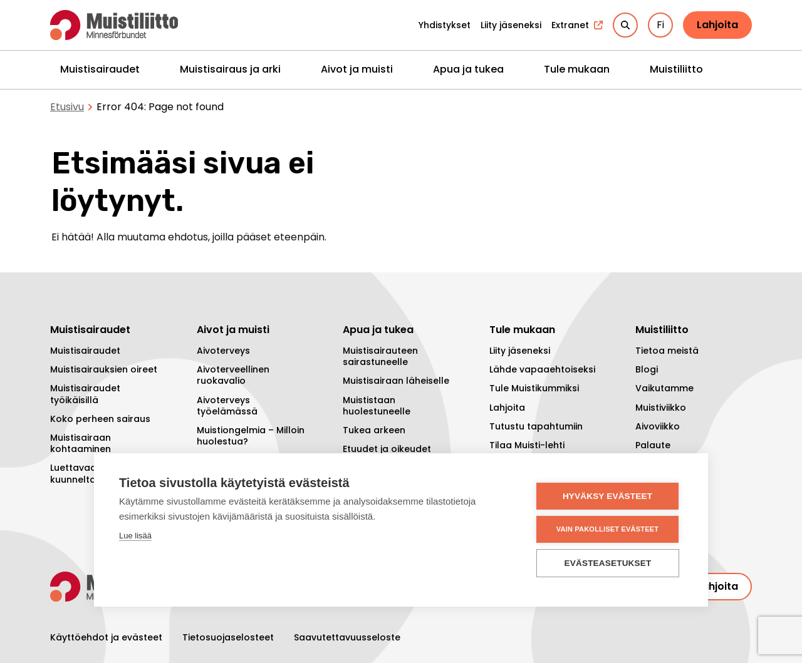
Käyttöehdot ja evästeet (106, 637)
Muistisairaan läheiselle (396, 380)
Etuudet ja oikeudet (387, 449)
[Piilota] (152, 69)
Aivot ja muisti (357, 69)
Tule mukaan (577, 69)
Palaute (652, 445)
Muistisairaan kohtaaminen (80, 443)
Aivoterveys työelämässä (227, 405)
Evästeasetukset (608, 563)
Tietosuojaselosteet (228, 637)
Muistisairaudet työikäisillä (85, 394)
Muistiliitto (676, 69)
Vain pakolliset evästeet (607, 529)
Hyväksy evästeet (607, 496)
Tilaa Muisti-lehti (527, 445)
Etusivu (67, 107)
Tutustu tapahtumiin (536, 426)
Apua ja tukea (468, 69)
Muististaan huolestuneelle (376, 405)
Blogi (646, 369)
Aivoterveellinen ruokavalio (233, 375)
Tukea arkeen (374, 430)
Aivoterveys (223, 350)
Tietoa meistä (667, 350)
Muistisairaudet (100, 69)
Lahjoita (717, 25)
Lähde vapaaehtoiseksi (542, 369)
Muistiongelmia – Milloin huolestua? (251, 435)
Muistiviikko (660, 407)
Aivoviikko (657, 426)
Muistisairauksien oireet (103, 369)
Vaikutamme (664, 388)
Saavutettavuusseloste (347, 637)
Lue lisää (135, 535)
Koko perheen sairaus (100, 418)
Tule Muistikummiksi (534, 388)
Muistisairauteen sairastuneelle (380, 356)
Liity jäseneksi (519, 350)
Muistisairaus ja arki (230, 69)
